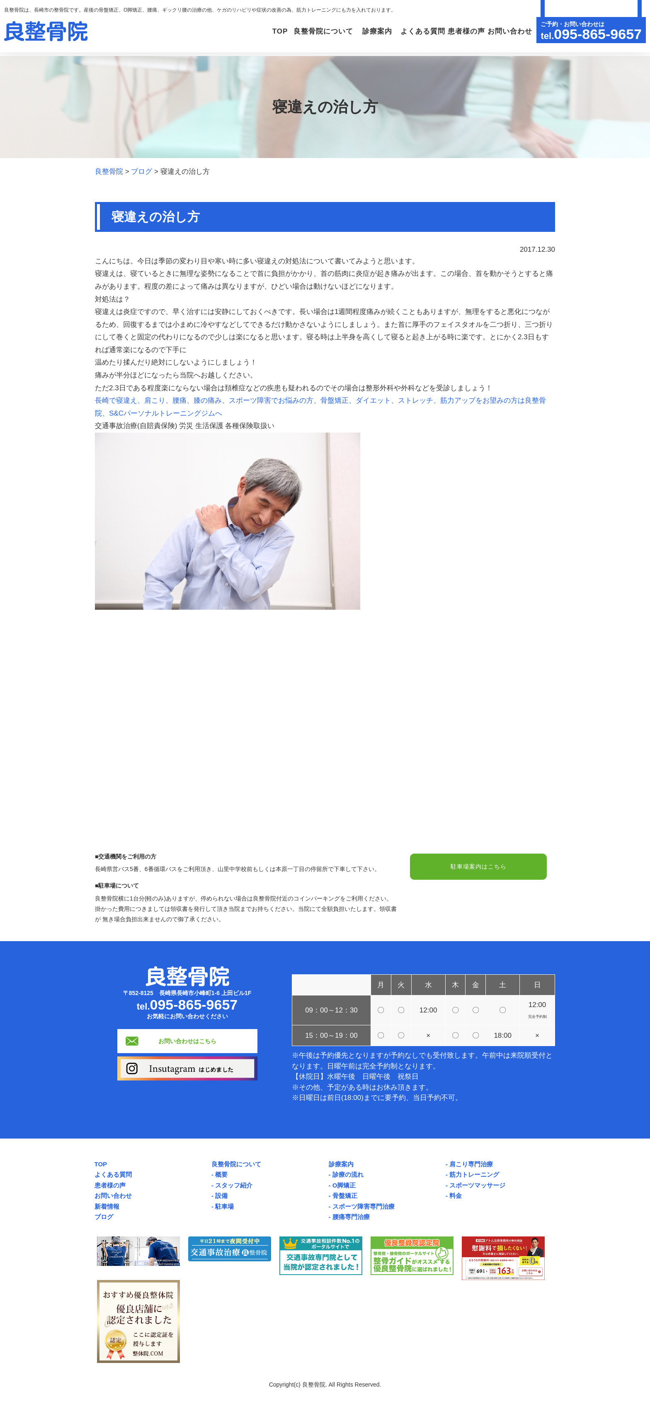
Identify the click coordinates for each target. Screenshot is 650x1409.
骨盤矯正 (344, 1195)
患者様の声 (457, 31)
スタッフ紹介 (233, 1185)
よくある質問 (407, 31)
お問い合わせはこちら (187, 1041)
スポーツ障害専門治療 (363, 1206)
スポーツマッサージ (477, 1185)
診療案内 (341, 1164)
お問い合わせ (506, 31)
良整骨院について (236, 1164)
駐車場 (224, 1206)
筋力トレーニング (474, 1174)
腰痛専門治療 (351, 1216)
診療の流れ (348, 1174)
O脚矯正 (344, 1185)
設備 (221, 1195)
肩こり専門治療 (471, 1164)
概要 (221, 1174)
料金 (455, 1195)
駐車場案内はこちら (478, 867)
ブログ (104, 1216)
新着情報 (107, 1206)
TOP (240, 31)
